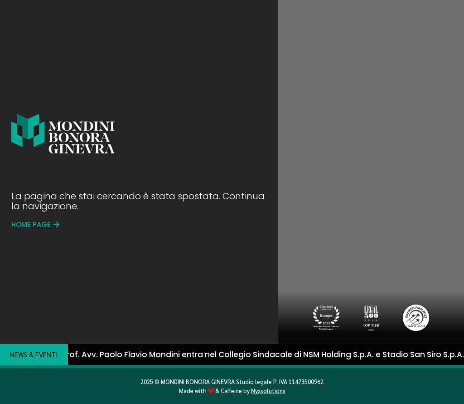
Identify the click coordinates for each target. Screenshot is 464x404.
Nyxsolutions (268, 390)
